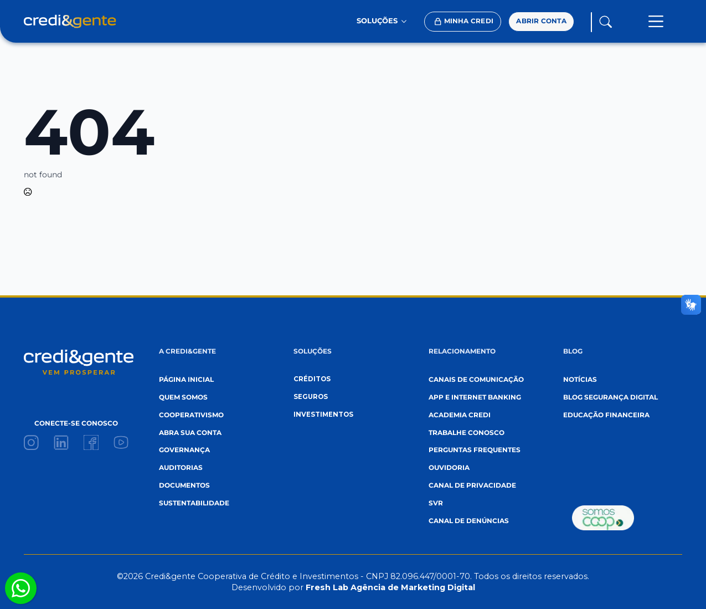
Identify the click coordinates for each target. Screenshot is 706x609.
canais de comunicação (476, 379)
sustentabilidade (194, 503)
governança (184, 450)
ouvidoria (449, 468)
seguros (310, 397)
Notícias (580, 379)
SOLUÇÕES (377, 21)
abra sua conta (190, 433)
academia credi (460, 415)
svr (436, 503)
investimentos (323, 414)
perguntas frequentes (475, 450)
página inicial (186, 379)
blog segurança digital (610, 397)
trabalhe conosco (466, 433)
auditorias (181, 468)
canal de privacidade (472, 485)
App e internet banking (475, 397)
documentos (184, 485)
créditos (312, 379)
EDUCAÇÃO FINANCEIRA (606, 415)
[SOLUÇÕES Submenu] (407, 21)
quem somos (183, 397)
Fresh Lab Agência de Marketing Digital (390, 587)
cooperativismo (191, 415)
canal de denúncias (469, 521)
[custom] (31, 442)
